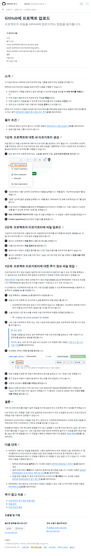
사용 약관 (25, 547)
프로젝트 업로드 (30, 9)
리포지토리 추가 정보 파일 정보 (21, 500)
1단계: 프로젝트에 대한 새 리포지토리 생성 (33, 137)
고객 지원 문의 (53, 531)
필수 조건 (12, 120)
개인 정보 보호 (36, 547)
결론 (9, 402)
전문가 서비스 (62, 547)
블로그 (72, 547)
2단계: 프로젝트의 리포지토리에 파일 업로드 (34, 227)
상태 (45, 547)
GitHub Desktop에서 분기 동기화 (26, 479)
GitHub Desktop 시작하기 (62, 464)
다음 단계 (12, 444)
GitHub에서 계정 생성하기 (58, 126)
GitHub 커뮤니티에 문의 (57, 528)
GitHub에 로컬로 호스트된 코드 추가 (31, 112)
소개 (9, 76)
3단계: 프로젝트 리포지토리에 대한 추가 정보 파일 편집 (41, 266)
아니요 (19, 528)
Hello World (10, 279)
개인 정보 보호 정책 (11, 533)
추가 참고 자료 (15, 494)
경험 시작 (18, 9)
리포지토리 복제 (15, 507)
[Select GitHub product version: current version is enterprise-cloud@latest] (35, 4)
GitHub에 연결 (14, 486)
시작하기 (9, 9)
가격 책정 (52, 547)
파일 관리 (12, 504)
